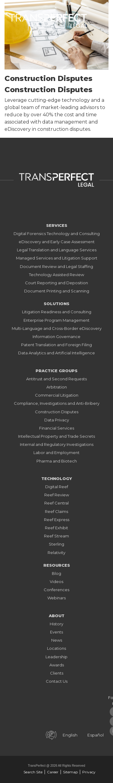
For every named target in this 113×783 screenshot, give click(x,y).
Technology (56, 478)
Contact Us (56, 681)
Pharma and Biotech (56, 461)
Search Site (33, 772)
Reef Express (56, 519)
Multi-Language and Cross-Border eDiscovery (57, 328)
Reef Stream (56, 535)
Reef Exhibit (56, 527)
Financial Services (56, 428)
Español (95, 735)
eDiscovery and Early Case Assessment (57, 241)
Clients (56, 673)
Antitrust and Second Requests (56, 378)
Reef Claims (56, 511)
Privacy (89, 772)
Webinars (56, 597)
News (56, 640)
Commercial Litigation (56, 395)
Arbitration (56, 387)
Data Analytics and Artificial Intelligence (56, 352)
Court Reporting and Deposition (56, 282)
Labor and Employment (56, 452)
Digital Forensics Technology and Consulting (57, 233)
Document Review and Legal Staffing (56, 266)
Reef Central (56, 503)
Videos (56, 581)
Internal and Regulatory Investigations (56, 444)
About (56, 615)
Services (56, 225)
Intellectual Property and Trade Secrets (56, 436)
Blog (56, 573)
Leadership (56, 656)
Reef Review (56, 494)
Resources (56, 565)
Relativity (56, 552)
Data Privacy (56, 419)
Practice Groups (56, 370)
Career (52, 772)
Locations (56, 648)
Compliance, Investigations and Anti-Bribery (56, 403)
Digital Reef (56, 486)
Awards (56, 664)
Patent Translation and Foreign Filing (56, 344)
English (69, 735)
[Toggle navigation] (99, 19)
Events (56, 632)
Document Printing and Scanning (56, 290)
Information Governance (56, 336)
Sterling (56, 544)
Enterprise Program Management (56, 320)
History (56, 623)
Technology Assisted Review (56, 274)
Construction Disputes (56, 411)
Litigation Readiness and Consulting (56, 311)
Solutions (56, 303)
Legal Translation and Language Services (56, 249)
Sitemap (70, 772)
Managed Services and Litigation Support (56, 258)
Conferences (56, 589)
